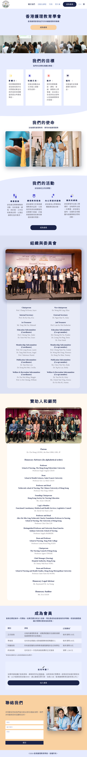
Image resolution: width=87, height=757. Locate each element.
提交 (24, 743)
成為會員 (69, 4)
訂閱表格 (40, 674)
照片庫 (57, 4)
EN (80, 4)
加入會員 (43, 683)
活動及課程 (42, 4)
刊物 (50, 4)
